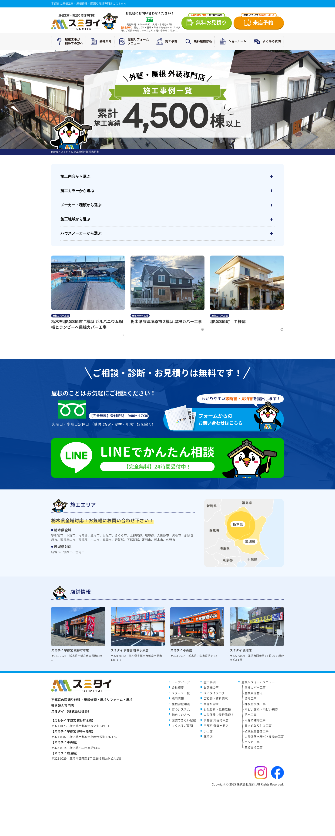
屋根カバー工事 (255, 687)
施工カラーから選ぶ (167, 191)
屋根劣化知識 (181, 704)
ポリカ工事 (252, 742)
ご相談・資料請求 (216, 698)
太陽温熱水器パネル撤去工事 (264, 737)
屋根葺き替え (254, 693)
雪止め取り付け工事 (258, 726)
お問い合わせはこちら (226, 419)
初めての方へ (181, 715)
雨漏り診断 (211, 704)
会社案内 (100, 41)
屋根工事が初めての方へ (68, 41)
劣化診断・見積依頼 (217, 709)
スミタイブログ (214, 693)
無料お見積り (207, 21)
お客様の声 (211, 687)
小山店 (208, 731)
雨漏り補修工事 (255, 720)
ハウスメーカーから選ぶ (167, 233)
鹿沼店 (208, 737)
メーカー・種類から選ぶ (167, 205)
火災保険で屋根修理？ (219, 715)
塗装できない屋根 (184, 720)
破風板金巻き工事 (257, 731)
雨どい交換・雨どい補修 (261, 709)
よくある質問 (266, 41)
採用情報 (178, 698)
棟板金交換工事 (255, 704)
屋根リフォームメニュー (133, 41)
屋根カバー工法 (61, 315)
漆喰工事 (251, 698)
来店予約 (259, 21)
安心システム (181, 709)
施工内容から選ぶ (167, 176)
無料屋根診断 (197, 41)
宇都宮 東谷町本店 (216, 720)
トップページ (181, 682)
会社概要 (178, 687)
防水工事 (251, 715)
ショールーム (232, 41)
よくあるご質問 (182, 726)
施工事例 (165, 41)
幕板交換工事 (254, 747)
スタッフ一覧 (181, 693)
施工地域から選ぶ (167, 219)
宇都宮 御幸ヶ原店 (216, 726)
